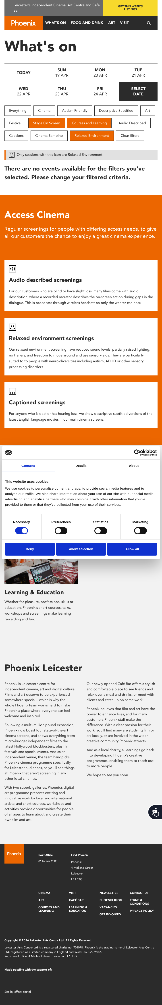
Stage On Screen (46, 123)
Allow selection (81, 549)
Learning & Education (34, 592)
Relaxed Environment (92, 135)
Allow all (132, 549)
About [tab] (134, 465)
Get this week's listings (130, 8)
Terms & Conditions (139, 901)
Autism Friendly (74, 110)
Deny (30, 549)
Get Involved (110, 914)
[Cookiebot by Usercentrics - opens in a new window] (137, 452)
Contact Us (139, 893)
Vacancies (108, 907)
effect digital (22, 991)
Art (111, 23)
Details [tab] (81, 465)
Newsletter (109, 893)
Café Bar (76, 900)
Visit (124, 23)
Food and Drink (87, 23)
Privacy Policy (142, 910)
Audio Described (132, 123)
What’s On (55, 23)
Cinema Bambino (49, 135)
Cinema (44, 110)
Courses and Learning (89, 123)
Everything (18, 110)
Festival (15, 123)
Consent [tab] (28, 465)
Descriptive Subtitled (116, 110)
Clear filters (130, 135)
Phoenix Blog (111, 900)
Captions (16, 135)
